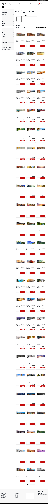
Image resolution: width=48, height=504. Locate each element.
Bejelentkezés (40, 0)
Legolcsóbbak (18, 27)
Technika (3, 36)
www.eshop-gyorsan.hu (25, 503)
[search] (30, 3)
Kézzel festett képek (17, 496)
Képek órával (16, 494)
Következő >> (33, 484)
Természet (4, 19)
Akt (2, 16)
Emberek (3, 23)
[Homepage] (3, 7)
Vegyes (3, 34)
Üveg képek (16, 495)
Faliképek (2, 495)
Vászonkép (18, 41)
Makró (3, 25)
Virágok (3, 21)
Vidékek (3, 27)
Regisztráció (44, 0)
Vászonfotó (4, 44)
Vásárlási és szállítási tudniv (6, 47)
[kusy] (17, 46)
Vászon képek (3, 494)
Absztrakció (4, 14)
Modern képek (3, 497)
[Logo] (7, 4)
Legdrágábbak (23, 27)
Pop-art (3, 32)
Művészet (3, 38)
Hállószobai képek (3, 496)
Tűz (3, 30)
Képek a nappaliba (3, 493)
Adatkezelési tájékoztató (6, 49)
